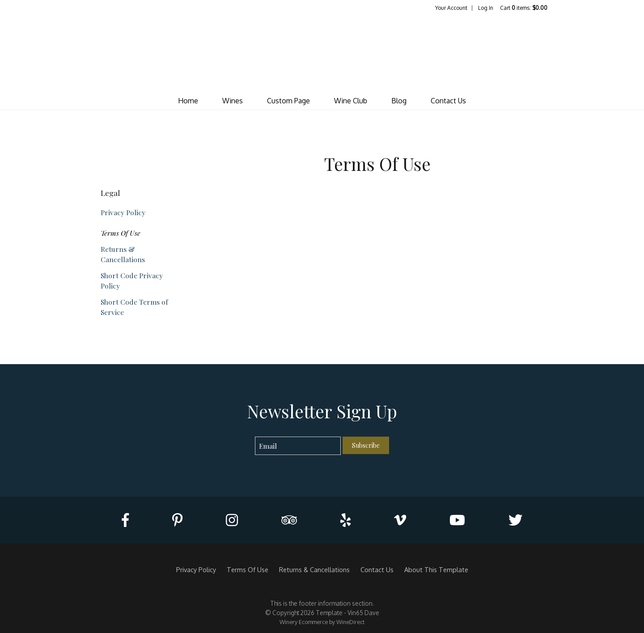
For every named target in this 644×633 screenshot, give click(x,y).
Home (188, 100)
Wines (232, 100)
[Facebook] (125, 520)
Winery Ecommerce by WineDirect (322, 621)
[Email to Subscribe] (298, 446)
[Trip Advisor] (289, 520)
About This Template (436, 569)
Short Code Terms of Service (134, 307)
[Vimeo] (400, 520)
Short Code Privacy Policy (132, 280)
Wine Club (350, 100)
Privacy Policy (123, 212)
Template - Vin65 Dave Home (322, 52)
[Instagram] (232, 520)
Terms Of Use (120, 233)
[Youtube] (457, 520)
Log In (485, 7)
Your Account (451, 7)
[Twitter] (515, 520)
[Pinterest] (177, 520)
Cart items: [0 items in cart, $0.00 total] (523, 7)
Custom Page (288, 100)
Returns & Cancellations (123, 254)
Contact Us (448, 100)
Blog (399, 100)
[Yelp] (345, 520)
